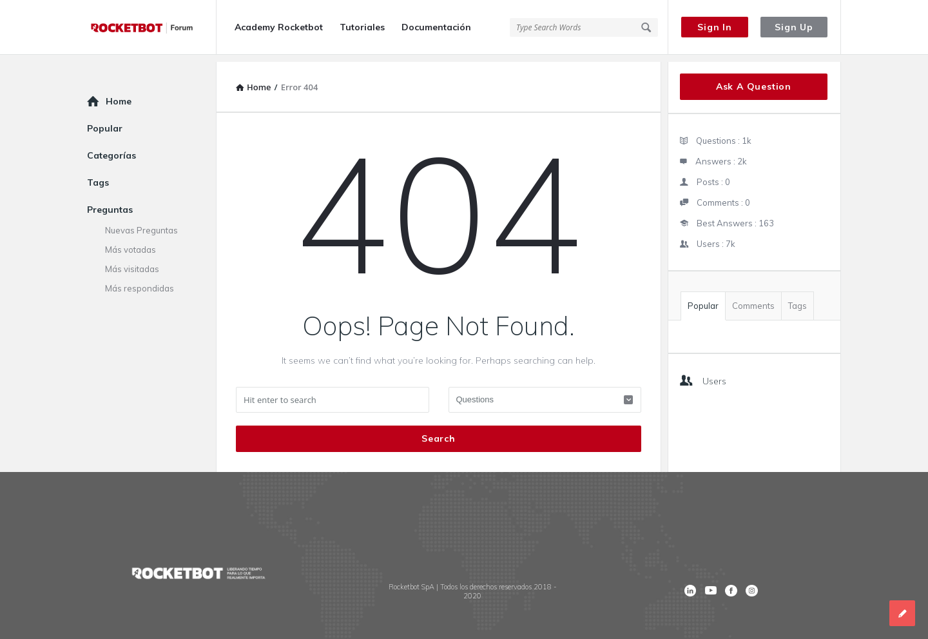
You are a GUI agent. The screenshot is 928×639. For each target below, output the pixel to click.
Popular (703, 298)
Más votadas (130, 242)
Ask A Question (753, 79)
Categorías (111, 148)
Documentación (436, 27)
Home (118, 94)
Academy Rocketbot (279, 27)
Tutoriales (362, 27)
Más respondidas (139, 281)
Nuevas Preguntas (141, 223)
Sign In (714, 27)
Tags (797, 298)
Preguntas (110, 202)
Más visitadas (132, 262)
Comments (753, 298)
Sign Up (794, 27)
